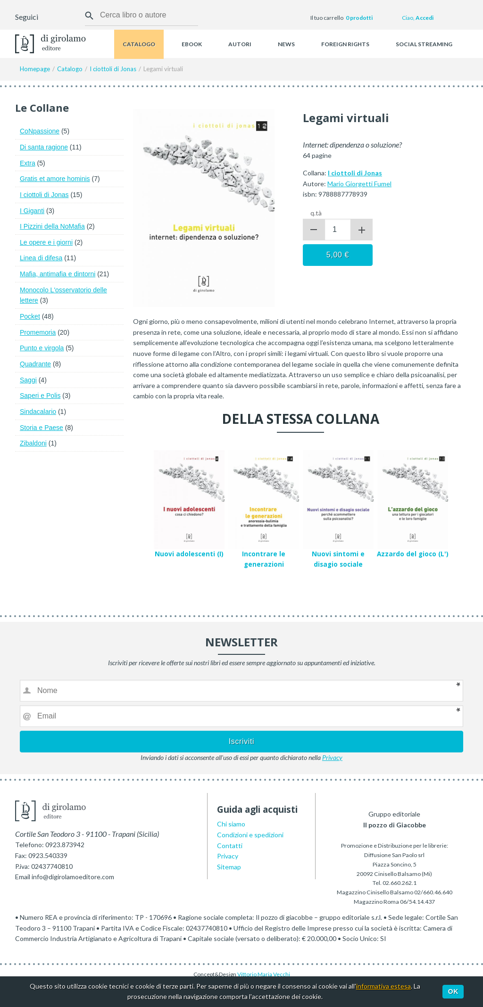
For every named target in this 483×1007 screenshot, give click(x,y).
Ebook (192, 44)
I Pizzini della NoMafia (52, 226)
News (286, 44)
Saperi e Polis (40, 395)
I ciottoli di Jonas (44, 194)
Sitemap (229, 867)
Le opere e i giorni (46, 242)
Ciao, (417, 17)
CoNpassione (39, 131)
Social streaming (424, 44)
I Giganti (32, 211)
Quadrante (35, 364)
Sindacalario (38, 411)
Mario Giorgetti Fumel (359, 184)
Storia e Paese (41, 427)
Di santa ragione (44, 147)
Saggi (28, 380)
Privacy (332, 757)
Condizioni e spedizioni (250, 835)
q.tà (316, 213)
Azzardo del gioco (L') (413, 554)
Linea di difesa (41, 258)
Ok (453, 991)
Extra (27, 163)
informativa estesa (383, 986)
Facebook (46, 17)
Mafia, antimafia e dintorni (57, 274)
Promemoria (38, 332)
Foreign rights (345, 44)
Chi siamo (231, 824)
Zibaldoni (33, 443)
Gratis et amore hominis (55, 178)
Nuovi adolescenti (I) (189, 554)
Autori (239, 44)
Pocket (30, 316)
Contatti (229, 846)
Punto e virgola (42, 348)
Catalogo (139, 44)
